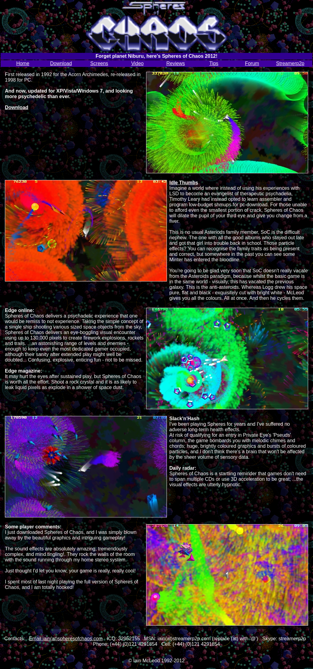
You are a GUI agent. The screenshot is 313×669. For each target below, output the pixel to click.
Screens (99, 63)
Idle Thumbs (183, 182)
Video (137, 63)
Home (22, 63)
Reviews (175, 63)
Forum (252, 63)
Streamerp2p (290, 63)
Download (61, 63)
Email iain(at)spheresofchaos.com (66, 638)
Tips (214, 63)
